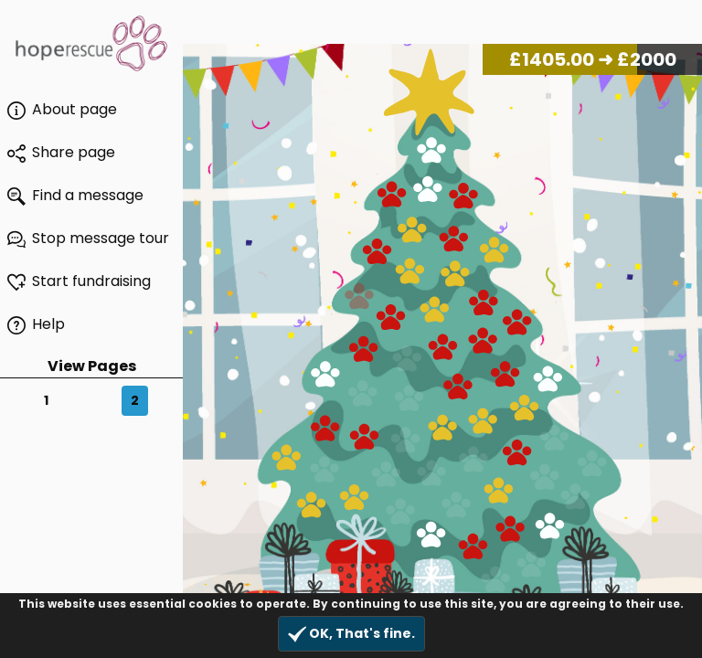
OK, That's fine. (351, 633)
